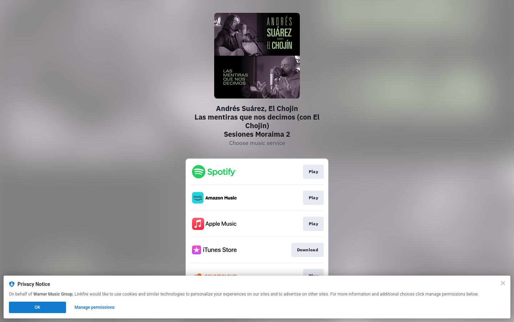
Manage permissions (95, 307)
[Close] (503, 283)
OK (37, 307)
